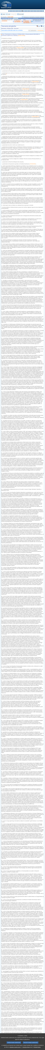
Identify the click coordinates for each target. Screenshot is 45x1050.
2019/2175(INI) (10, 16)
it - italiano (25, 11)
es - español (10, 11)
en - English (19, 11)
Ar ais (9, 14)
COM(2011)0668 (20, 47)
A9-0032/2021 (4, 20)
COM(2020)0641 (24, 99)
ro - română (37, 11)
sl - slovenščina (40, 11)
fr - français (20, 11)
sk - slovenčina (38, 11)
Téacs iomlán (21, 14)
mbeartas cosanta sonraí (15, 1047)
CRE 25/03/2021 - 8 (18, 21)
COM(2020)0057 (35, 81)
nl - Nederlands (32, 11)
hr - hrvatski (23, 11)
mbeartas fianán (26, 1047)
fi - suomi (41, 11)
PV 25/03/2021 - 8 (17, 20)
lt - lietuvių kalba (28, 11)
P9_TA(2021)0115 (36, 20)
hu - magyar (29, 11)
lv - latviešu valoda (26, 11)
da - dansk (13, 11)
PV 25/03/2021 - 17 (27, 21)
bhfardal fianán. (37, 1047)
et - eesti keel (16, 11)
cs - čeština (11, 11)
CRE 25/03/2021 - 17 (27, 22)
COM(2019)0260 (25, 89)
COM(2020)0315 (35, 116)
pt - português (35, 11)
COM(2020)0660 (25, 94)
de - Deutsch (14, 11)
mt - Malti (31, 11)
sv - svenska (43, 11)
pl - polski (34, 11)
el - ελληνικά (17, 11)
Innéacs (3, 14)
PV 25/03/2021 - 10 (27, 20)
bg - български (8, 11)
